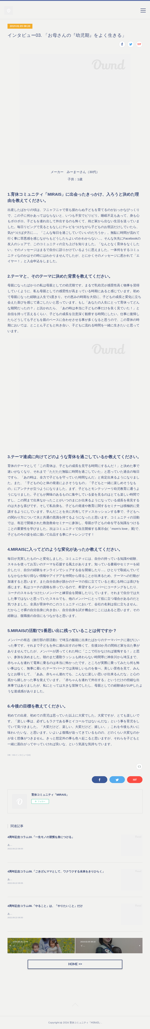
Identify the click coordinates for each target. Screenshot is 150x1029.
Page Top (75, 1005)
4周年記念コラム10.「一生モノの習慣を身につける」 (41, 837)
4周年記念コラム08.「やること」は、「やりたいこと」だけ (45, 906)
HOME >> (75, 964)
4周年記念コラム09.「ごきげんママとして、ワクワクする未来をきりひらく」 (56, 871)
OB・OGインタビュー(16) (19, 755)
